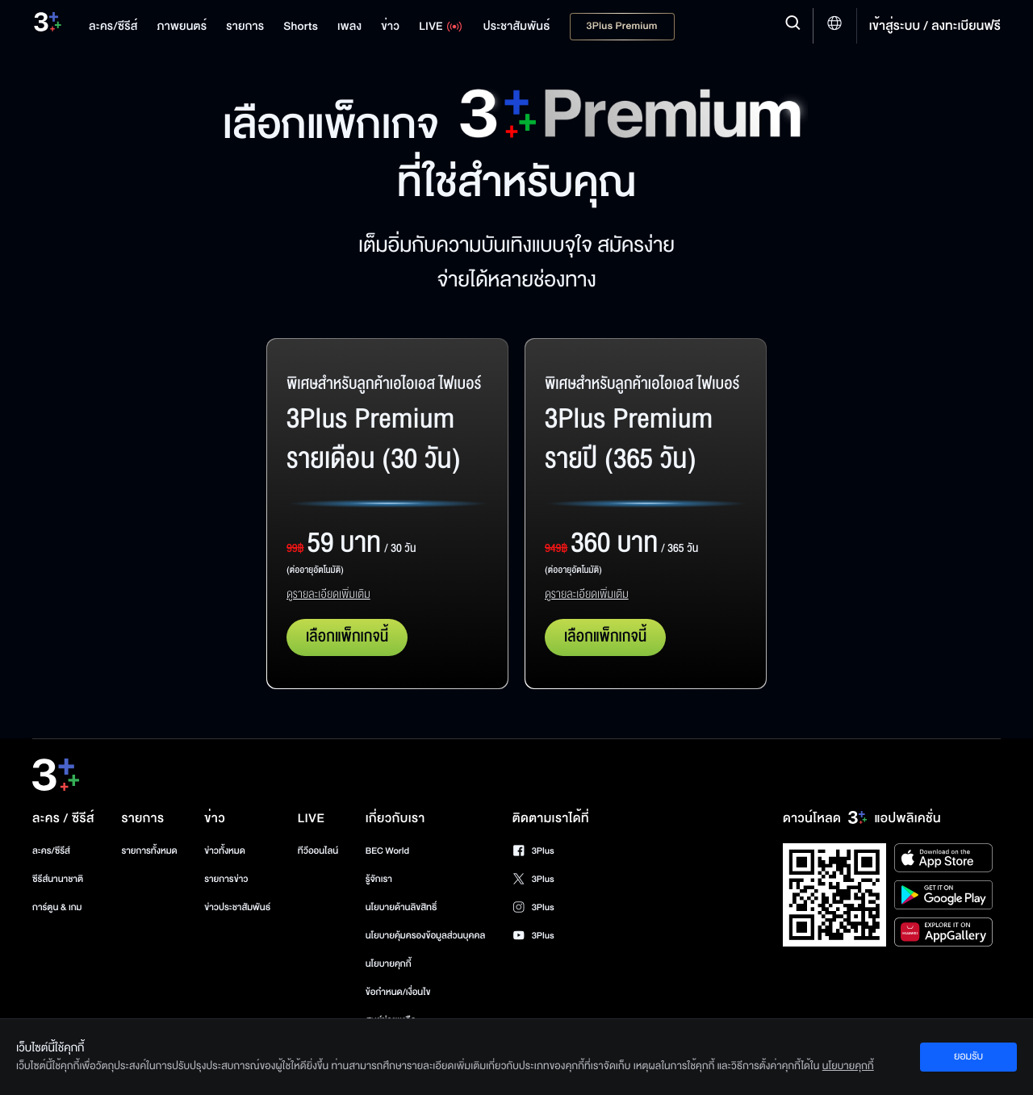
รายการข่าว (226, 879)
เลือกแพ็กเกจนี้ (347, 637)
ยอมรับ (968, 1056)
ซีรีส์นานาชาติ (57, 879)
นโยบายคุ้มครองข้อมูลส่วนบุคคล (426, 935)
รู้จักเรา (379, 879)
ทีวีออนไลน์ (318, 851)
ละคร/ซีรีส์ (51, 851)
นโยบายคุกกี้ (389, 964)
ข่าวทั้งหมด (224, 851)
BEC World (387, 851)
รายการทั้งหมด (149, 851)
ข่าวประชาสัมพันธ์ (237, 907)
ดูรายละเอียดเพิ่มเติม (328, 594)
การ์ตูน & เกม (57, 907)
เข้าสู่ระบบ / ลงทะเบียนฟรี (935, 25)
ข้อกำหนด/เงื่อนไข (398, 992)
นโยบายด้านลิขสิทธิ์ (401, 907)
